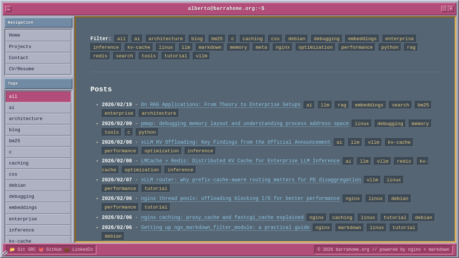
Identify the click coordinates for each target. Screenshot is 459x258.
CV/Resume (21, 69)
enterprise (23, 219)
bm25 (14, 141)
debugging (21, 197)
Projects (20, 47)
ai (12, 108)
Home (14, 35)
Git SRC (27, 250)
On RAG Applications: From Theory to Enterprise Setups (221, 104)
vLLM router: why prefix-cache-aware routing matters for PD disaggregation (251, 180)
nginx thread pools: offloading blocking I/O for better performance (240, 198)
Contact (19, 58)
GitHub (54, 250)
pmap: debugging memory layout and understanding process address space (245, 123)
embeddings (23, 208)
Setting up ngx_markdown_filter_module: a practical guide (225, 227)
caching (19, 163)
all (13, 97)
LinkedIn (82, 250)
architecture (26, 119)
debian (17, 185)
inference (21, 230)
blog (14, 130)
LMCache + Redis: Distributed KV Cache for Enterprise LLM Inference (240, 161)
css (13, 174)
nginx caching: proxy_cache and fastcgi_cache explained (222, 217)
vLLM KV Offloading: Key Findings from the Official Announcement (236, 142)
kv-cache (20, 241)
